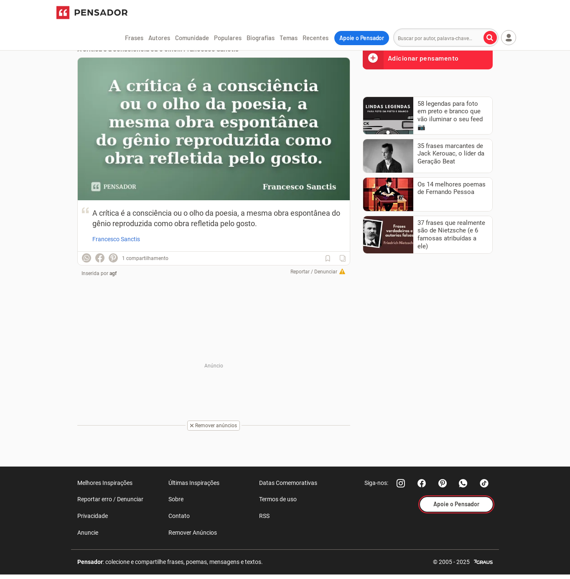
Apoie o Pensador (361, 37)
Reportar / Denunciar (313, 272)
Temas (289, 37)
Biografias (261, 37)
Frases (134, 37)
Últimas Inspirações (193, 483)
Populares (228, 37)
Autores (159, 37)
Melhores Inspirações (104, 483)
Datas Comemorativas (288, 483)
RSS (264, 516)
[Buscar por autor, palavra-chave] (490, 37)
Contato (179, 516)
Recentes (315, 37)
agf (113, 273)
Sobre (175, 499)
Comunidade (192, 37)
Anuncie (87, 532)
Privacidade (92, 516)
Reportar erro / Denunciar (110, 499)
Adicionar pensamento (411, 58)
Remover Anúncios (192, 532)
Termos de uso (278, 499)
